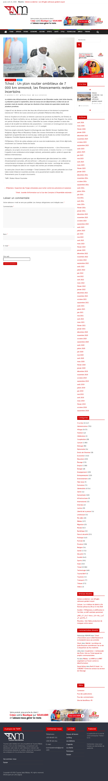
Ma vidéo (80, 518)
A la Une (80, 423)
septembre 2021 (83, 303)
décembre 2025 (82, 136)
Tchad (11, 31)
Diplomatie (81, 449)
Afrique (18, 31)
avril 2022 (80, 280)
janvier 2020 (81, 368)
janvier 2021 (81, 329)
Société (79, 557)
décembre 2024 (82, 175)
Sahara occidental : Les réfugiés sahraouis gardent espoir (45, 2)
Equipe (5, 762)
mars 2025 (80, 165)
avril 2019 (80, 398)
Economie (33, 31)
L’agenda (69, 744)
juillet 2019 (81, 388)
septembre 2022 (83, 263)
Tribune (87, 31)
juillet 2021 (81, 309)
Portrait (80, 541)
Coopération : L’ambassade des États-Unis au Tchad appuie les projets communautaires (90, 653)
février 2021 (81, 325)
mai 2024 (80, 198)
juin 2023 (80, 234)
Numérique (81, 531)
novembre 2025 (82, 139)
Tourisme (80, 577)
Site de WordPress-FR (84, 700)
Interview (80, 505)
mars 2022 (80, 283)
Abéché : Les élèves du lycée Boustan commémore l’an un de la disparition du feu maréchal (90, 645)
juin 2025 (80, 155)
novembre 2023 (82, 217)
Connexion (80, 691)
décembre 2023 (82, 214)
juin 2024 (80, 195)
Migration (80, 524)
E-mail (6, 246)
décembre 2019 (82, 371)
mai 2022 (80, 276)
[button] (66, 21)
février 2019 (81, 404)
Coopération (81, 439)
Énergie (79, 469)
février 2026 (81, 129)
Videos (79, 587)
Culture (42, 31)
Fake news (80, 482)
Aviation (80, 433)
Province (80, 544)
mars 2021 (80, 322)
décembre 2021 (82, 293)
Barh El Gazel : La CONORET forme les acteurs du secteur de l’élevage (91, 669)
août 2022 (80, 267)
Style (62, 31)
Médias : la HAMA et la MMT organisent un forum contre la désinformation (89, 661)
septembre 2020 (83, 342)
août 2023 (80, 227)
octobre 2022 (82, 260)
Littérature (81, 515)
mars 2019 (80, 401)
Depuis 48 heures (72, 734)
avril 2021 (80, 319)
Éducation (80, 459)
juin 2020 (80, 352)
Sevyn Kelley (81, 666)
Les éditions (70, 741)
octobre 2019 (82, 378)
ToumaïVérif (81, 574)
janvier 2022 (81, 289)
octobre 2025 (82, 142)
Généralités (81, 488)
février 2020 (81, 365)
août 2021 (80, 306)
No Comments (84, 105)
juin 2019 (80, 391)
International (81, 502)
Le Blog (69, 738)
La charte (69, 748)
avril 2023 (80, 240)
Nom (5, 234)
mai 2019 (80, 394)
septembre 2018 (83, 411)
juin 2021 (80, 312)
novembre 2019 (82, 375)
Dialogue (80, 446)
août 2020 (80, 345)
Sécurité (80, 554)
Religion (80, 547)
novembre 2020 (82, 335)
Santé (56, 31)
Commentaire (8, 206)
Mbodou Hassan (26, 95)
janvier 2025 (81, 172)
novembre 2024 (82, 178)
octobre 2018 (82, 407)
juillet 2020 (81, 348)
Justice (79, 508)
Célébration (81, 436)
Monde (26, 31)
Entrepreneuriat (82, 475)
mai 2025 (80, 158)
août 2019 (80, 384)
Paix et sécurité (82, 534)
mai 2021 (80, 316)
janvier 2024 (81, 211)
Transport (80, 580)
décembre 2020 (82, 332)
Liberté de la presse (84, 511)
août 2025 (80, 149)
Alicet (79, 643)
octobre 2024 (82, 181)
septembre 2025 (83, 145)
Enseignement (82, 472)
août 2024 (80, 188)
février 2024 (81, 208)
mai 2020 (80, 355)
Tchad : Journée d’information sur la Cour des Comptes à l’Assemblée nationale (44, 193)
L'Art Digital (18, 775)
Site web (6, 256)
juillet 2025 (81, 152)
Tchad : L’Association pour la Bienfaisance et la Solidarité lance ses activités (90, 638)
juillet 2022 (81, 270)
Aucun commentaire (39, 95)
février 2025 (81, 168)
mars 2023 (80, 244)
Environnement (82, 479)
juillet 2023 (81, 231)
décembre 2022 (82, 253)
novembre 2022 (82, 257)
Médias (79, 521)
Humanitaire (81, 495)
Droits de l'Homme (83, 452)
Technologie (71, 31)
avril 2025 (80, 162)
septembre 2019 (83, 381)
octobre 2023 (82, 221)
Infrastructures (10, 80)
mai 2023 (80, 237)
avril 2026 (80, 122)
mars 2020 (80, 362)
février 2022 (81, 286)
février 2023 (81, 247)
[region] (66, 21)
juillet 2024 (81, 191)
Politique (80, 538)
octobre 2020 (82, 339)
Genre (79, 492)
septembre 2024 (83, 185)
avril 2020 (80, 358)
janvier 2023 (81, 250)
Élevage (80, 462)
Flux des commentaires (85, 697)
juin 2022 (80, 273)
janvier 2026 (81, 132)
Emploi (80, 31)
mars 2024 (80, 204)
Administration (82, 426)
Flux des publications (84, 694)
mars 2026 (80, 126)
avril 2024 (80, 201)
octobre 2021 (82, 299)
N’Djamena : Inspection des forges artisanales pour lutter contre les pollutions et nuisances (37, 188)
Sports (49, 31)
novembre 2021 (82, 296)
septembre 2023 (83, 224)
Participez (69, 751)
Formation (80, 485)
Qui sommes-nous (9, 759)
